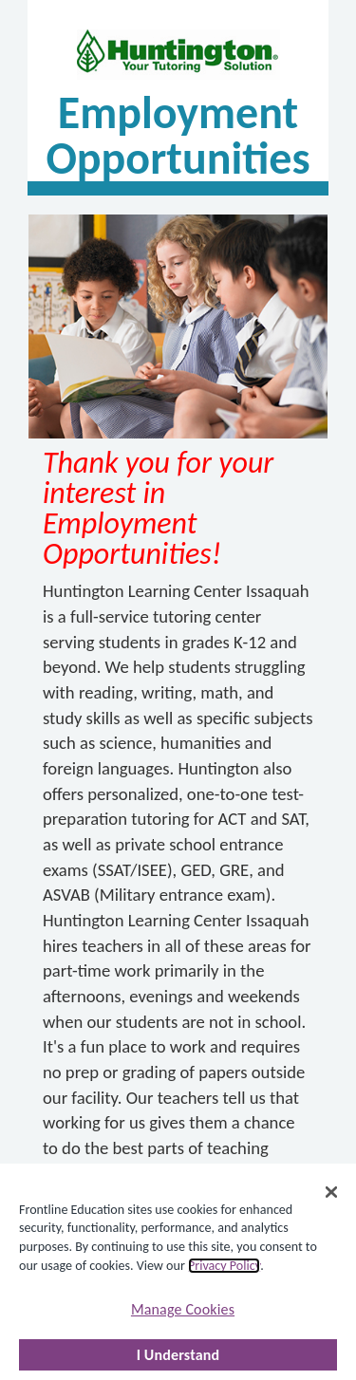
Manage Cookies (182, 1309)
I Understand (178, 1355)
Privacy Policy (224, 1266)
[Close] (331, 1192)
